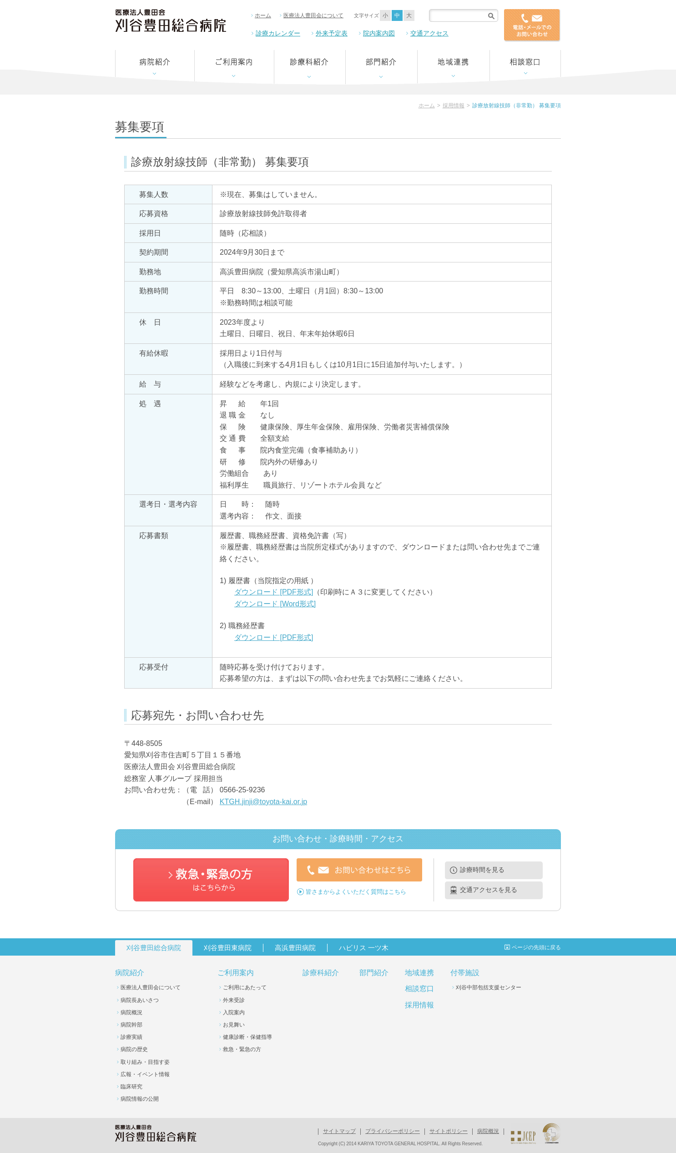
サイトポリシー (448, 1131)
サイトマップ (339, 1131)
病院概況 (131, 1012)
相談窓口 (419, 988)
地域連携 (419, 973)
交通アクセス (429, 33)
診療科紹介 (321, 973)
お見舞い (234, 1025)
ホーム (263, 15)
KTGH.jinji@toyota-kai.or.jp (263, 802)
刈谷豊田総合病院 (153, 948)
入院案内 (234, 1012)
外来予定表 (332, 33)
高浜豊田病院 (295, 948)
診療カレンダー (278, 33)
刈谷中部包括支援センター (488, 987)
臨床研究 (131, 1086)
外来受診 (234, 1000)
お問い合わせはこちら (359, 869)
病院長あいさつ (140, 1000)
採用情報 (453, 105)
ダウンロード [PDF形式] (273, 592)
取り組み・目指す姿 (145, 1062)
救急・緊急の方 (242, 1049)
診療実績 (131, 1037)
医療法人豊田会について (313, 15)
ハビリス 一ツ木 (363, 948)
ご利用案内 (235, 973)
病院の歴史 (134, 1049)
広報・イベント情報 (145, 1074)
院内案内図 (379, 33)
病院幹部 (131, 1025)
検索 (491, 15)
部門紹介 (373, 973)
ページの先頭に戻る (536, 947)
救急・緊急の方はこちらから (211, 879)
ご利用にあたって (245, 987)
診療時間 (482, 869)
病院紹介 (129, 973)
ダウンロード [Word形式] (275, 604)
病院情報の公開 (140, 1099)
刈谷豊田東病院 (228, 948)
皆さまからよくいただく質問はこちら (356, 891)
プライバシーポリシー (392, 1131)
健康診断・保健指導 (247, 1037)
